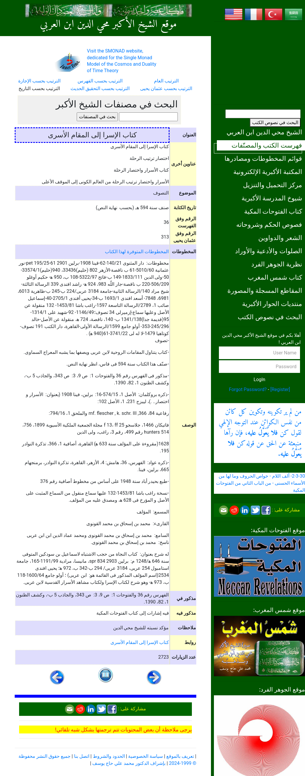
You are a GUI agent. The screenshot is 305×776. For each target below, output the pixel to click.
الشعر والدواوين (280, 237)
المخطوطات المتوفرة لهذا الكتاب (137, 251)
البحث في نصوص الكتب (275, 122)
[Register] (280, 389)
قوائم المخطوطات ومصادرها (263, 158)
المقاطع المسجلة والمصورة (264, 290)
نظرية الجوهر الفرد (276, 264)
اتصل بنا (81, 756)
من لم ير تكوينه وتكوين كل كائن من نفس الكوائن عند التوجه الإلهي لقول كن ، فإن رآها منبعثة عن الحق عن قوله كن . (260, 433)
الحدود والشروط (109, 756)
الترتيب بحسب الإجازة (39, 81)
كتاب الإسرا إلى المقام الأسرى (139, 642)
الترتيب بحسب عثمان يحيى (166, 88)
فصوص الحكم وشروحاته (269, 224)
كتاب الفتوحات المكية (273, 211)
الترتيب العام (166, 81)
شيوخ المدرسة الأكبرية (272, 198)
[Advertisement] (259, 63)
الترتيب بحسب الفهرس (100, 81)
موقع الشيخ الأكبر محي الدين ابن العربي (108, 24)
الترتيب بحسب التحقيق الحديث (100, 88)
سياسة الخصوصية (145, 756)
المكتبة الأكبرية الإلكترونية (267, 171)
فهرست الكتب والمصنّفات (267, 145)
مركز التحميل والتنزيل (272, 185)
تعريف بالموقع (180, 756)
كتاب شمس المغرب (275, 277)
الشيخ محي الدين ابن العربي (264, 132)
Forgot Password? (248, 389)
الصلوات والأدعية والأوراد (268, 251)
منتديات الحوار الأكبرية (272, 303)
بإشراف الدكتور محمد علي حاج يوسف (128, 763)
